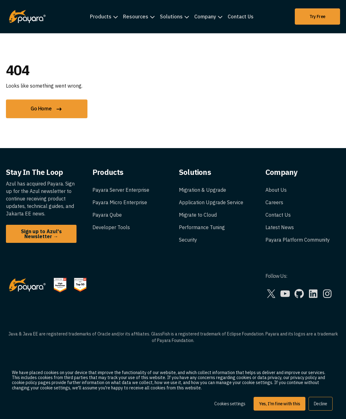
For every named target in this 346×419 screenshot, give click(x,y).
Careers (274, 202)
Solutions (171, 16)
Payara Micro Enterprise (119, 202)
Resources (135, 16)
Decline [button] (320, 404)
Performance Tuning (202, 227)
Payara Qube (107, 215)
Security (188, 240)
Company (205, 16)
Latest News (279, 227)
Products (100, 16)
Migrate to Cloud (198, 215)
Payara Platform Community (297, 240)
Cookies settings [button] (229, 404)
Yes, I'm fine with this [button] (279, 404)
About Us (276, 190)
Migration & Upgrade (202, 190)
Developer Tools (111, 227)
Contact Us (241, 16)
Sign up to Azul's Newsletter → (41, 233)
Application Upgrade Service (211, 202)
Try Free (317, 16)
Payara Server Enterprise (120, 190)
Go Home (47, 109)
